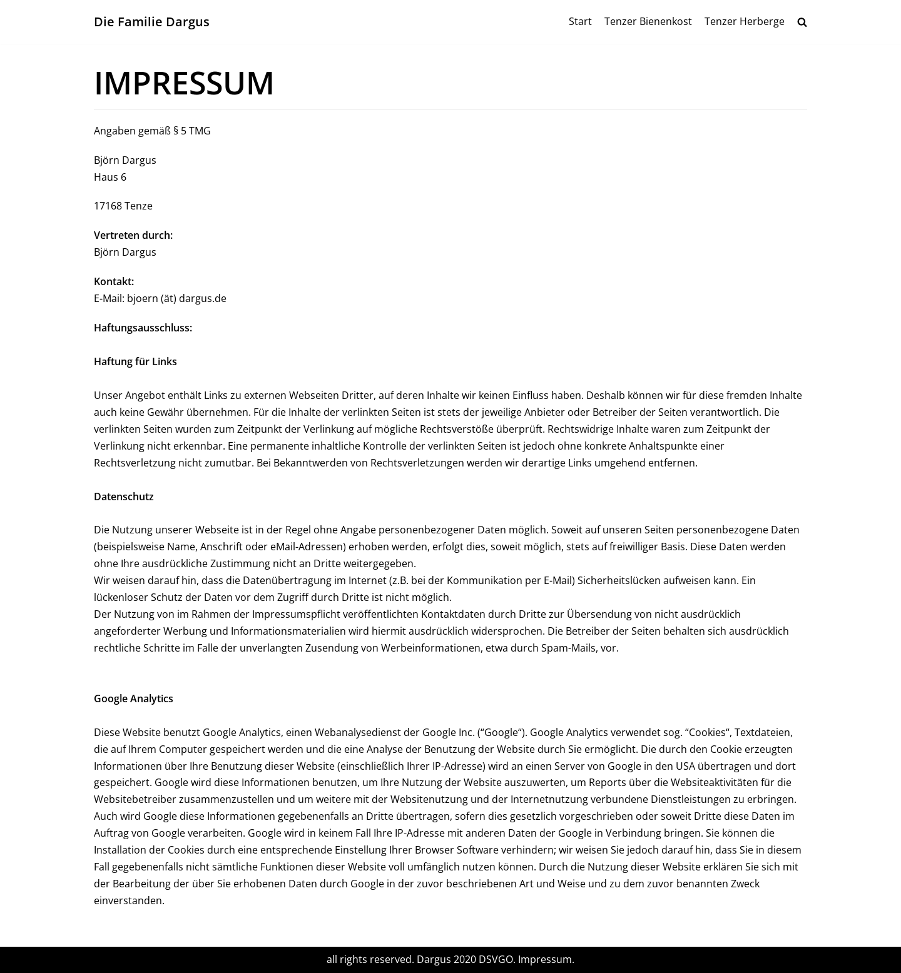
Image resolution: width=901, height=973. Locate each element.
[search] (802, 22)
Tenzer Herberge (745, 21)
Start (580, 21)
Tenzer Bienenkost (648, 21)
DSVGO (496, 959)
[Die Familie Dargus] (152, 22)
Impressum (545, 959)
